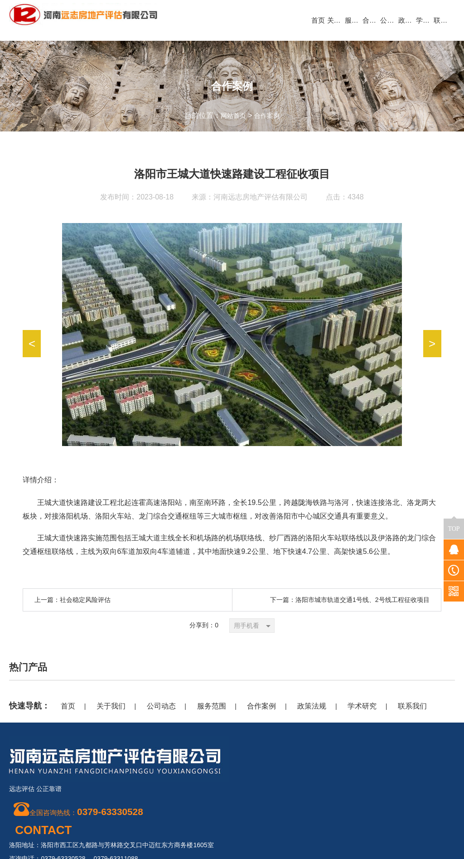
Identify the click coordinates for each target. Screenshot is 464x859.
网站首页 (231, 115)
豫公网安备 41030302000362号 (407, 847)
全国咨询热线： (80, 811)
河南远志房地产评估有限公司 (260, 197)
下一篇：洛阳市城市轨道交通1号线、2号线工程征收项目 (350, 599)
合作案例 (268, 115)
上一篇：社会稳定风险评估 (72, 599)
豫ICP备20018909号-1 (409, 813)
